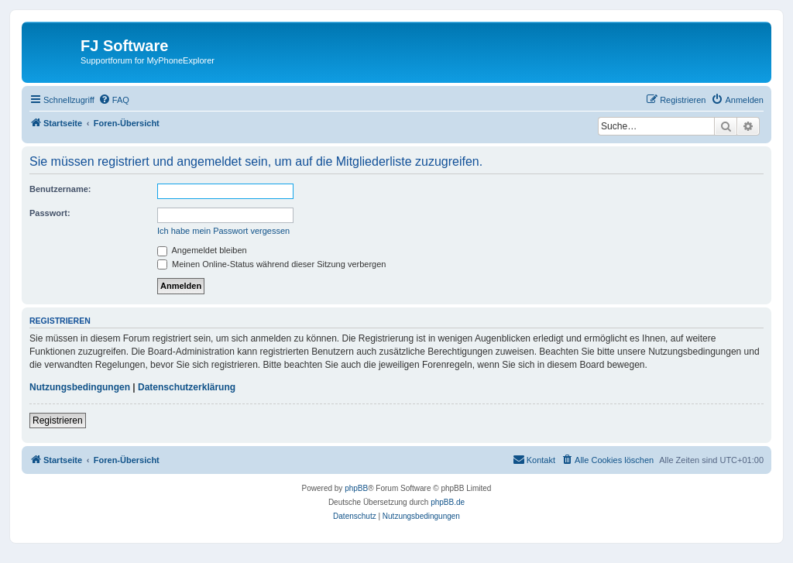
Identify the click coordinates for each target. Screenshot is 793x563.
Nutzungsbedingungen (79, 387)
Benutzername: (60, 189)
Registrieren (58, 420)
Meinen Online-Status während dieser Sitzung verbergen (271, 264)
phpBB (356, 488)
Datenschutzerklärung (186, 387)
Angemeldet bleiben (202, 250)
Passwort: (49, 213)
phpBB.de (448, 502)
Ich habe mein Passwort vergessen (223, 230)
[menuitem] (113, 100)
